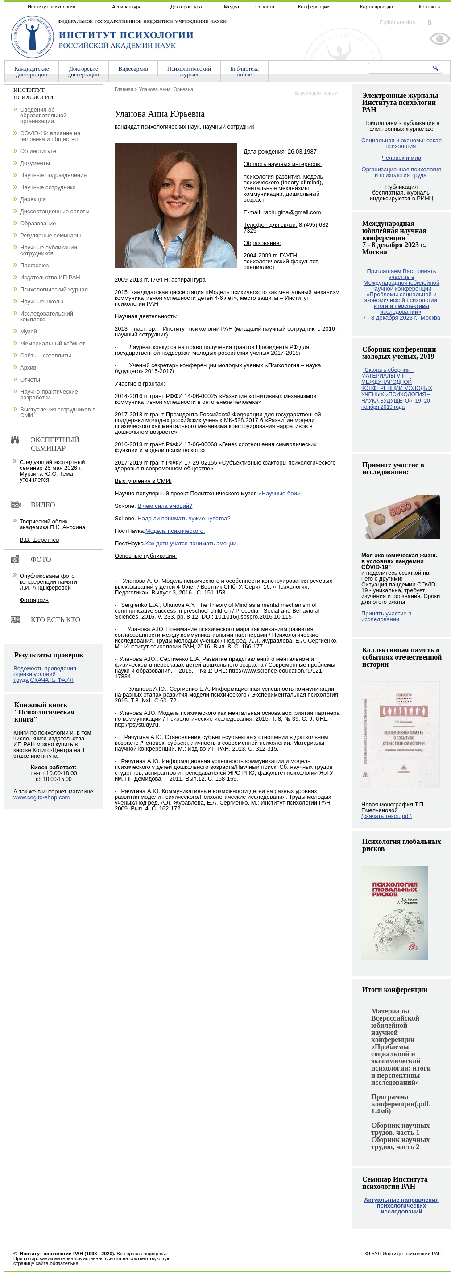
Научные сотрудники (48, 187)
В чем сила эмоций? (164, 505)
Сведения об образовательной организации (43, 115)
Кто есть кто (55, 619)
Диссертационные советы (55, 211)
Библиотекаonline (244, 71)
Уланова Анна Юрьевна (166, 89)
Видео (43, 505)
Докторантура (186, 6)
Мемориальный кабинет (52, 343)
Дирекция (33, 199)
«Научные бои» (279, 493)
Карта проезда (376, 6)
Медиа (231, 6)
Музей (28, 331)
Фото (41, 559)
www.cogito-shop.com (41, 797)
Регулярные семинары (50, 235)
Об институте (38, 151)
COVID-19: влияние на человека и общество (50, 136)
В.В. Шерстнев (39, 540)
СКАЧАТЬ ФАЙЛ (52, 680)
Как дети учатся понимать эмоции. (191, 543)
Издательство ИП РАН (50, 277)
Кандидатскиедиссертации (31, 71)
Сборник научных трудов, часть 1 (400, 1128)
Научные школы (41, 301)
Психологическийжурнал (189, 71)
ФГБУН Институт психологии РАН (403, 1253)
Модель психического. (175, 530)
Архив (28, 367)
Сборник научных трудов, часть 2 (400, 1143)
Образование (38, 223)
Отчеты (30, 379)
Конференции (314, 6)
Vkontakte (429, 22)
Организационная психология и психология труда (402, 172)
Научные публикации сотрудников (48, 250)
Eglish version (398, 22)
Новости (264, 6)
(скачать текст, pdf (386, 816)
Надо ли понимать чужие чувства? (183, 518)
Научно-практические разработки (49, 394)
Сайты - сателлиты (45, 355)
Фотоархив (34, 600)
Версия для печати (316, 93)
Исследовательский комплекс (46, 316)
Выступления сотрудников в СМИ (57, 412)
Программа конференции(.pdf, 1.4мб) (401, 1104)
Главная (124, 89)
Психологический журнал (54, 289)
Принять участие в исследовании (386, 616)
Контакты (429, 6)
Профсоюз (34, 265)
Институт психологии (51, 6)
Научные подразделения (53, 175)
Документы (35, 163)
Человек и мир (401, 157)
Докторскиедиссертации (83, 71)
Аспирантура (126, 6)
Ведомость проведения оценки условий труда (44, 674)
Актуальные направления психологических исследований (401, 1205)
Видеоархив (133, 68)
